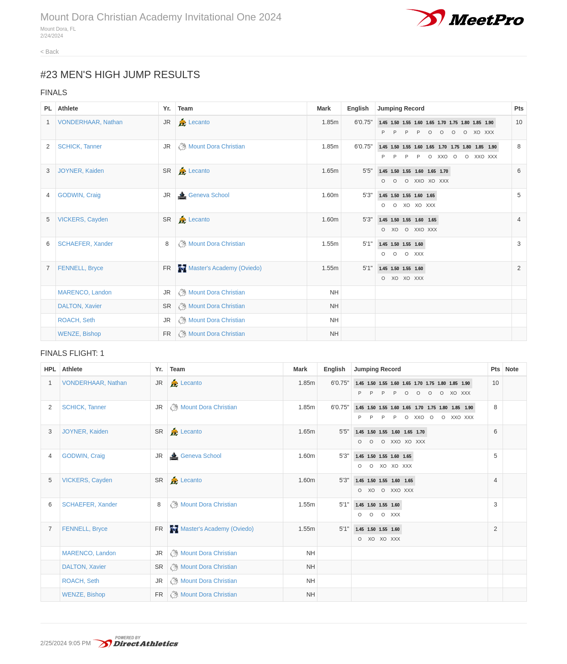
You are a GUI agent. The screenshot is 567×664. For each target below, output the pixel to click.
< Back (50, 51)
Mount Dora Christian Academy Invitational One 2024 (161, 17)
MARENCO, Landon (85, 292)
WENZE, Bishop (79, 333)
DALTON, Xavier (80, 306)
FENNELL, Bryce (81, 268)
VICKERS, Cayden (83, 219)
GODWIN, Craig (79, 195)
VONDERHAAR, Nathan (90, 122)
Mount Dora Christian (217, 146)
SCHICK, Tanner (80, 146)
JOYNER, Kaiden (81, 170)
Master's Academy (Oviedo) (225, 268)
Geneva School (209, 195)
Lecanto (199, 122)
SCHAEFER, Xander (85, 243)
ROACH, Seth (76, 320)
